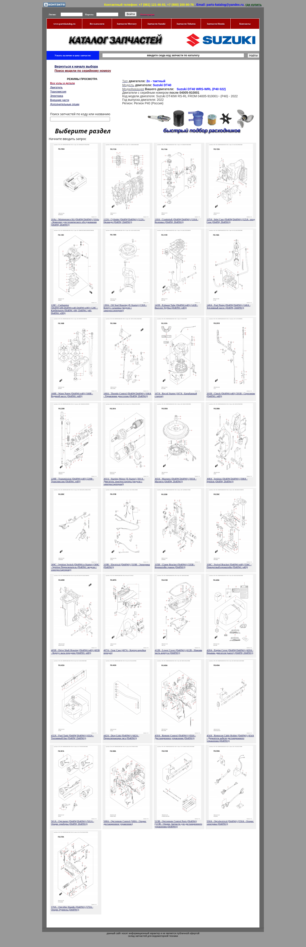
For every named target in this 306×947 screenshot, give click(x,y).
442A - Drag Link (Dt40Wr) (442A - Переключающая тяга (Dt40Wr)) (121, 736)
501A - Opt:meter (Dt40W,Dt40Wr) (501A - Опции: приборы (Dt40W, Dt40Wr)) (72, 822)
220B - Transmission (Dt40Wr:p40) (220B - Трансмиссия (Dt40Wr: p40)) (72, 480)
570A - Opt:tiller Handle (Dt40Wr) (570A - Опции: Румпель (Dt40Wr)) (72, 908)
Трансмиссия (58, 91)
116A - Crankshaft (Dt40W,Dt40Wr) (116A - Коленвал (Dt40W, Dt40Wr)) (176, 220)
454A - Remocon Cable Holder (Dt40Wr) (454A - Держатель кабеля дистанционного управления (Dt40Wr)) (230, 738)
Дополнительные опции (64, 104)
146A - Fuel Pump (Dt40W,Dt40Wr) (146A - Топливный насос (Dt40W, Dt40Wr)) (228, 306)
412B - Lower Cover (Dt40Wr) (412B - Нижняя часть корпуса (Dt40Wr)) (178, 651)
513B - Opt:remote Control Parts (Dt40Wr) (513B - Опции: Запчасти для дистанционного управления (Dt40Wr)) (178, 824)
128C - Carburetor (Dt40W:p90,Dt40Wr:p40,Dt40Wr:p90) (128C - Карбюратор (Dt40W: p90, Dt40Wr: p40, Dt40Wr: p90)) (74, 309)
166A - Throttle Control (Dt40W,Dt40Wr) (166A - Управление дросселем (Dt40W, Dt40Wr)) (127, 394)
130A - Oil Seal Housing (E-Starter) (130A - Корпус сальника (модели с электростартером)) (125, 308)
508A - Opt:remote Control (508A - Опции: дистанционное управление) (125, 822)
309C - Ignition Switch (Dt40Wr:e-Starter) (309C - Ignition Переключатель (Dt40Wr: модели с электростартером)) (75, 567)
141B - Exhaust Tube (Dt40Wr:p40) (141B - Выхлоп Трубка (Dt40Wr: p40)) (176, 306)
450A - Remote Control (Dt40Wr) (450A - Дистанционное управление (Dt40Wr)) (175, 736)
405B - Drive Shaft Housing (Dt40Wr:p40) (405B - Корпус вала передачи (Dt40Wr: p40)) (75, 651)
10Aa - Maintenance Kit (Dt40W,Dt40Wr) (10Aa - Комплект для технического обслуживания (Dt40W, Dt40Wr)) (75, 222)
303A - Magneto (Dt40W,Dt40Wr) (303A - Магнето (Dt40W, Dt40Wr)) (176, 480)
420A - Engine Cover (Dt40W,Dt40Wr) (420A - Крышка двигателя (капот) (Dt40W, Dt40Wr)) (230, 651)
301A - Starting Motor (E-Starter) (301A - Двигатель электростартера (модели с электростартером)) (124, 481)
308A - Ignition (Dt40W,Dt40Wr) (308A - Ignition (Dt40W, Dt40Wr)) (227, 480)
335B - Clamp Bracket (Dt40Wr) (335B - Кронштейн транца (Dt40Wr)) (175, 565)
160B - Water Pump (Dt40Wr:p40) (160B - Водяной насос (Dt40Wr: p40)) (72, 394)
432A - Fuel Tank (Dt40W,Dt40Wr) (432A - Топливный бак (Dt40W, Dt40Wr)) (72, 736)
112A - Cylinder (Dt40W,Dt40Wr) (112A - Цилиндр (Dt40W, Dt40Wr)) (124, 220)
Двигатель (56, 87)
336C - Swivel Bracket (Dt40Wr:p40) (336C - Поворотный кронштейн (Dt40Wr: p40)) (229, 565)
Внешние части (59, 100)
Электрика (56, 95)
